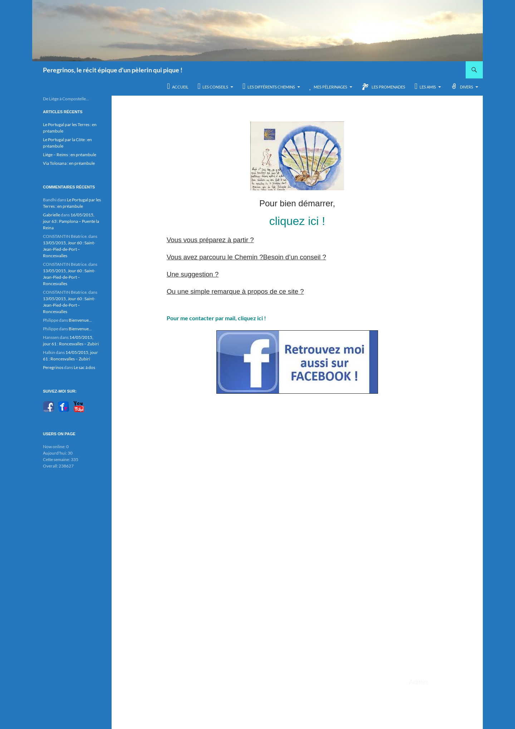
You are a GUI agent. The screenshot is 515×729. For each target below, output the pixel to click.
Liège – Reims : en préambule (69, 154)
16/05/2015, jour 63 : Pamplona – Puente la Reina (71, 221)
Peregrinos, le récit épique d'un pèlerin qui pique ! (112, 70)
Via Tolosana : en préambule (69, 163)
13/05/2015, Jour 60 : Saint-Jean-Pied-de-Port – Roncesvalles (69, 249)
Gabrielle (51, 214)
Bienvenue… (80, 320)
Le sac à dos (84, 367)
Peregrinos (53, 367)
